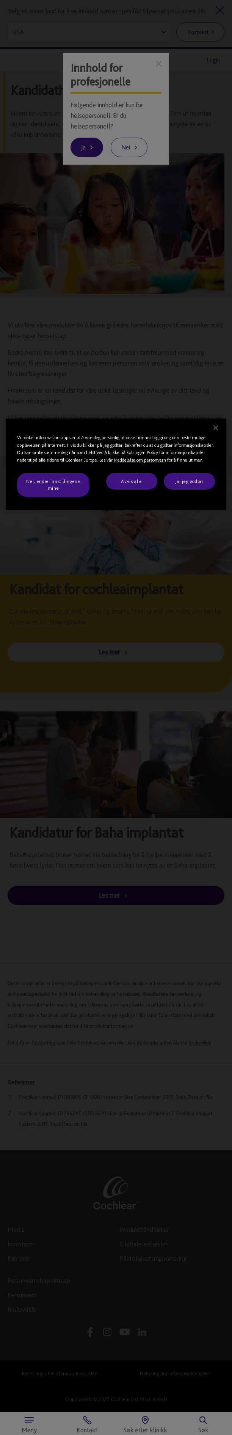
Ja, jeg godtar (189, 481)
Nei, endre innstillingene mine (53, 484)
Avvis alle (131, 481)
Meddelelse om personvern (140, 459)
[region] (116, 464)
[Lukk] (215, 427)
